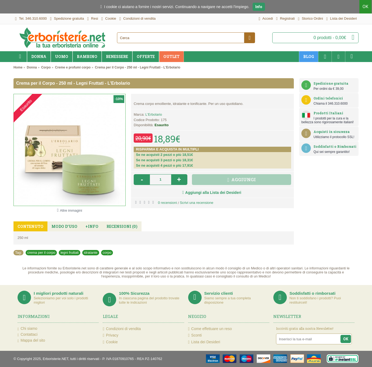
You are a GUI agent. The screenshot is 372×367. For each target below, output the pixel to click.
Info (258, 7)
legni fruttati (69, 253)
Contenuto (30, 226)
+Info (91, 226)
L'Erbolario (153, 114)
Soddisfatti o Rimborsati (335, 146)
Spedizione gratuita (331, 83)
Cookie (110, 342)
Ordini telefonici (328, 98)
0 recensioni (167, 203)
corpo (107, 253)
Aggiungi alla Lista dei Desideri (213, 192)
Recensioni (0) (121, 226)
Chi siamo (27, 328)
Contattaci (27, 334)
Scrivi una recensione (196, 203)
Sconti (195, 335)
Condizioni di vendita (122, 329)
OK (366, 6)
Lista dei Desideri (204, 342)
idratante (91, 253)
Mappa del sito (31, 340)
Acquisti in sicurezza (332, 131)
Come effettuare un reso (210, 329)
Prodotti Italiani (328, 113)
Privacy (110, 335)
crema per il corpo (41, 253)
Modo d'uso (64, 226)
